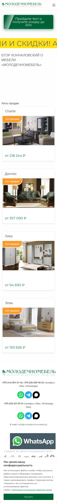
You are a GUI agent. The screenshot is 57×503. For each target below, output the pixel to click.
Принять (28, 497)
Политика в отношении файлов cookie (31, 490)
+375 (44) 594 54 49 (12, 382)
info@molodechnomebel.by (32, 424)
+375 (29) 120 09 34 (13, 403)
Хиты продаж (10, 103)
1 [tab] (26, 271)
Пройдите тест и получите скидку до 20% (28, 22)
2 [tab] (30, 271)
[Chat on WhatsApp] (33, 441)
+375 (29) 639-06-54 (33, 382)
